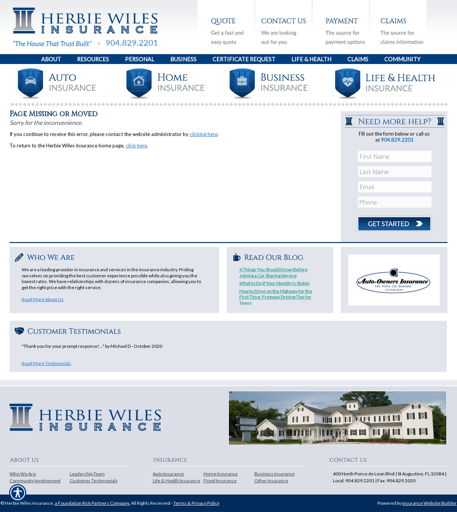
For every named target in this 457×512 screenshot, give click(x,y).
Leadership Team (87, 474)
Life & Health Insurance (176, 480)
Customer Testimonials (94, 480)
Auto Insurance (168, 474)
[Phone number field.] (395, 202)
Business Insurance (274, 474)
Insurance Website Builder (429, 503)
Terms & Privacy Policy (196, 503)
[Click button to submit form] (394, 221)
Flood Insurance (219, 480)
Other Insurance (271, 480)
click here (136, 145)
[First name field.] (395, 157)
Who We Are (23, 474)
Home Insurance (220, 474)
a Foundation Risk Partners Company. (92, 503)
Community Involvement (35, 480)
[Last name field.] (395, 172)
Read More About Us (43, 299)
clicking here (203, 134)
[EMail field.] (395, 187)
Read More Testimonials (46, 363)
